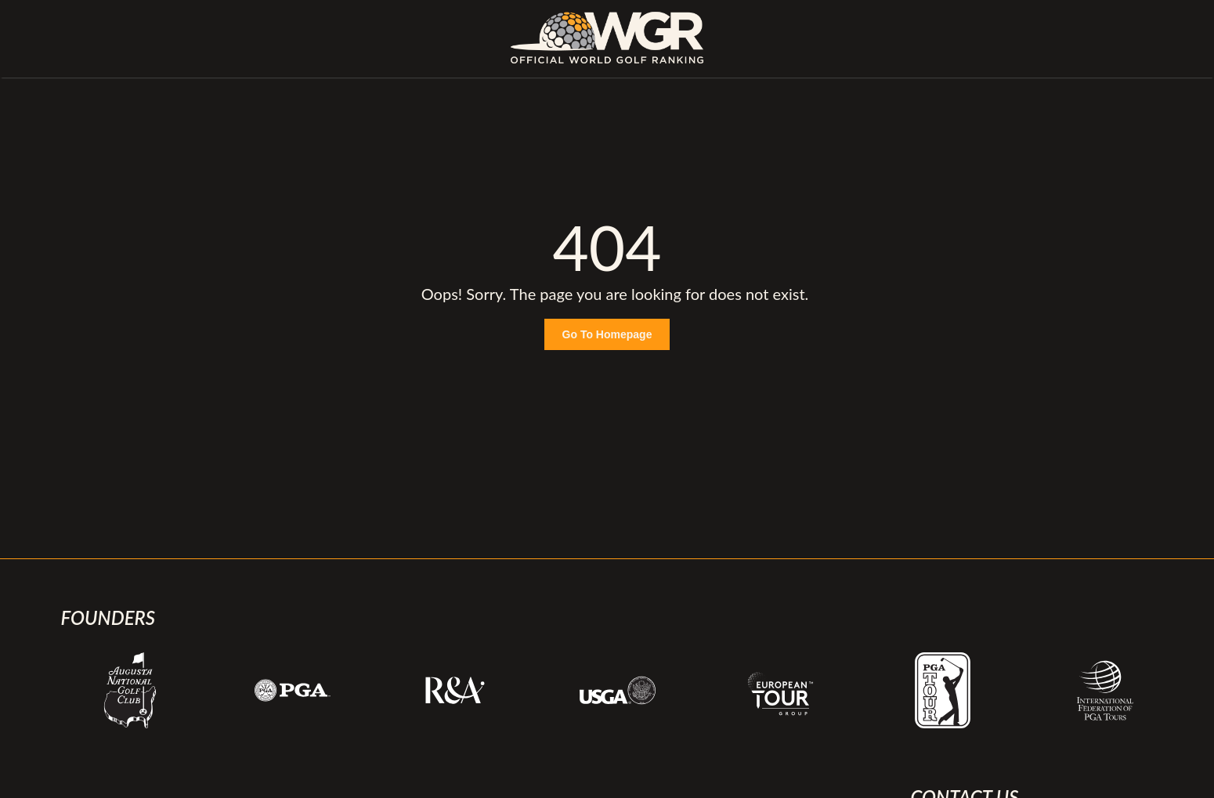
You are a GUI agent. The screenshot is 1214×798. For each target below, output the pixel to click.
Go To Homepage (607, 334)
